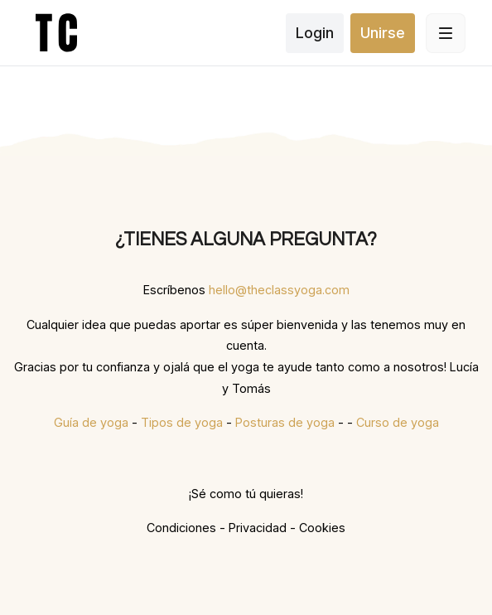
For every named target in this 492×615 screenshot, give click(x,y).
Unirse (382, 32)
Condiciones (181, 528)
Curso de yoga (397, 422)
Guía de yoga (91, 422)
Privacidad (258, 528)
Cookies (322, 528)
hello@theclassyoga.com (279, 290)
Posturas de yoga (285, 422)
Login (315, 32)
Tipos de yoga (182, 422)
